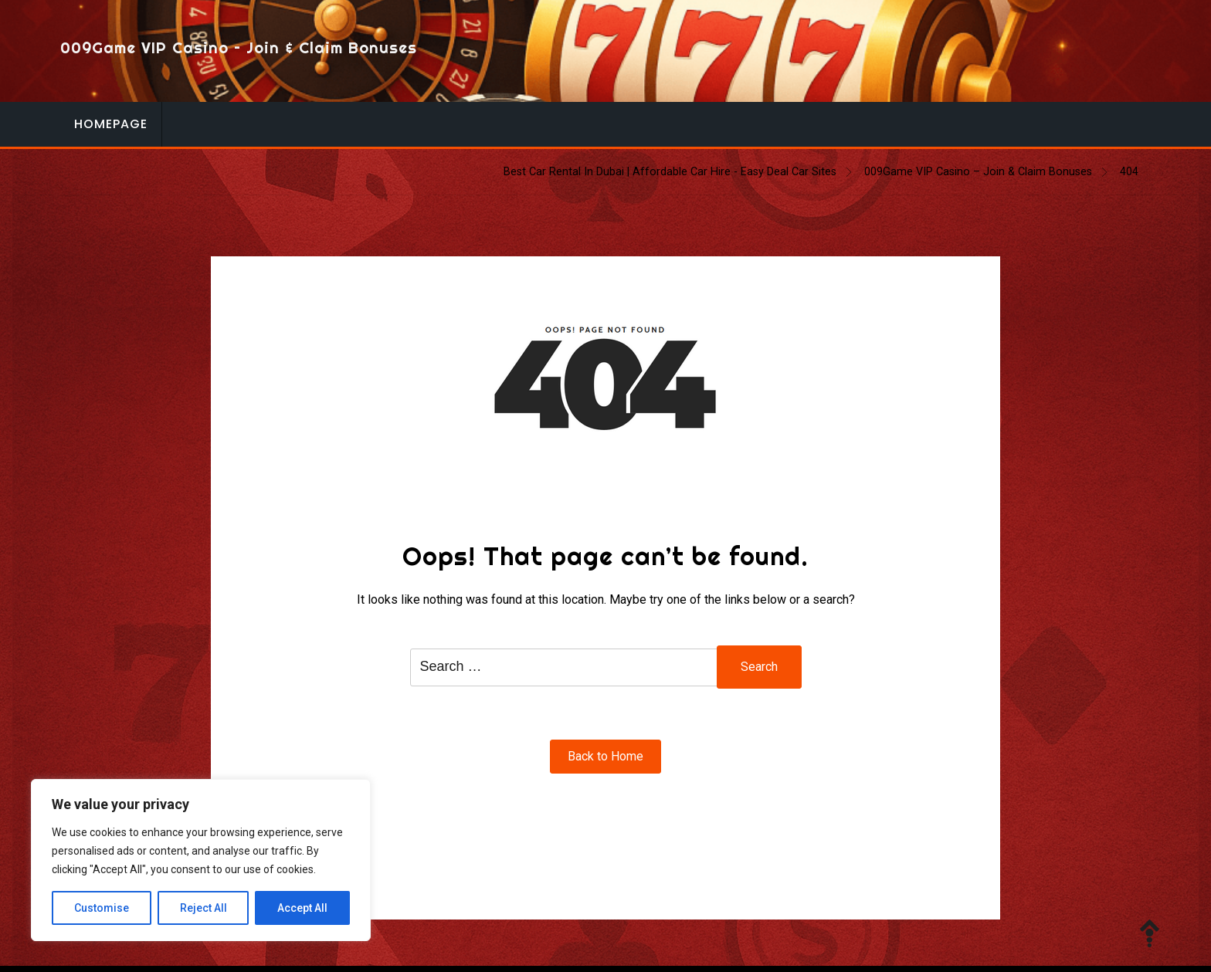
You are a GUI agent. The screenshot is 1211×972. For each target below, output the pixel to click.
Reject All (203, 908)
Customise (101, 908)
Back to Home (605, 756)
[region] (201, 860)
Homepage (111, 124)
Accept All (302, 908)
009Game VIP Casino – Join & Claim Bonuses (238, 47)
